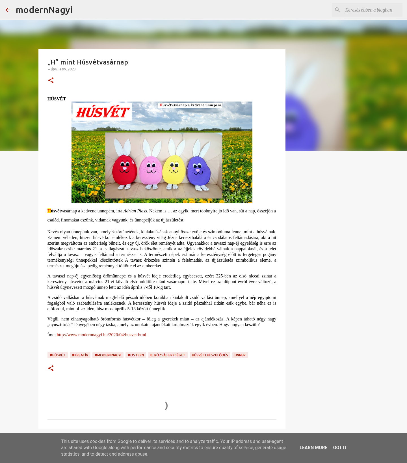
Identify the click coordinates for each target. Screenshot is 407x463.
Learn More (313, 447)
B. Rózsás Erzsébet (167, 355)
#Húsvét (58, 355)
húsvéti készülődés (210, 355)
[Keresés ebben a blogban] (372, 10)
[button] (50, 81)
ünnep (240, 355)
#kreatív (80, 355)
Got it (340, 447)
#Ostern (136, 355)
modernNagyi (44, 10)
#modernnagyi (108, 355)
